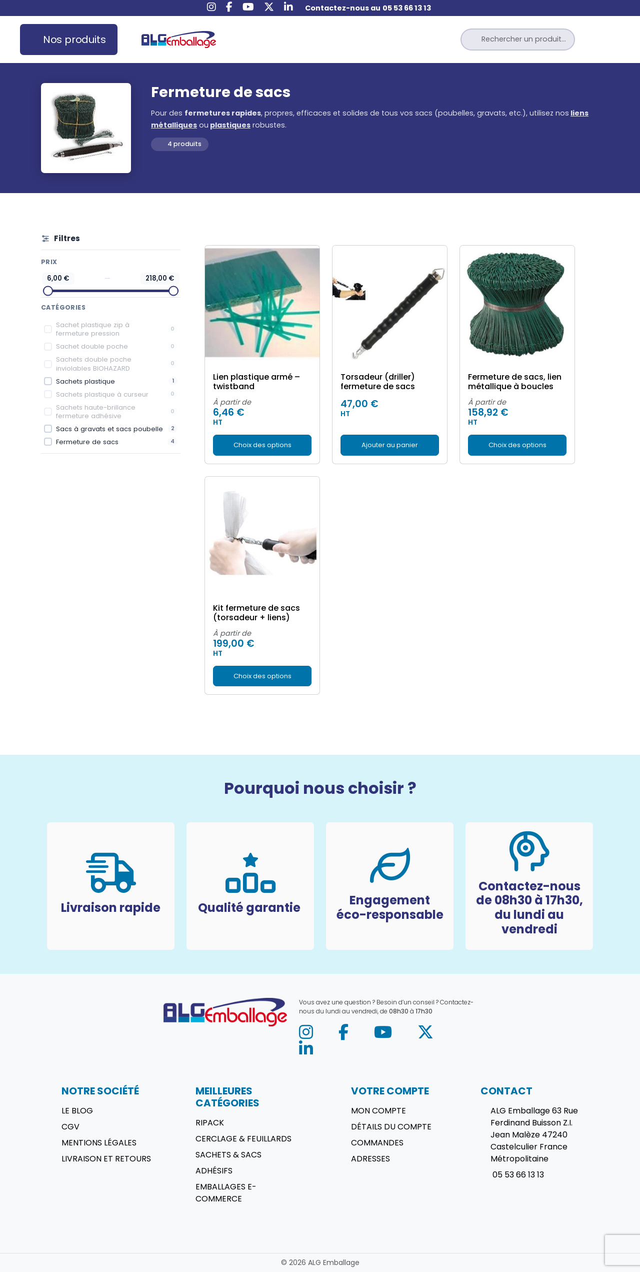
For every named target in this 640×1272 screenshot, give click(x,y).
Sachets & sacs (229, 1154)
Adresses (370, 1158)
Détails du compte (391, 1126)
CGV (71, 1126)
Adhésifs (214, 1170)
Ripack (210, 1122)
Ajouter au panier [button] (390, 445)
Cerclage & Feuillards (244, 1138)
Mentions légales (99, 1142)
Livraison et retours (106, 1158)
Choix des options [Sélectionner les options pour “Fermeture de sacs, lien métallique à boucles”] (517, 445)
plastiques (230, 125)
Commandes (377, 1142)
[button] (517, 39)
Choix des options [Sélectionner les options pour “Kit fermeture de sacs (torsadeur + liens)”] (263, 676)
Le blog (77, 1110)
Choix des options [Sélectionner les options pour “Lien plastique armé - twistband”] (263, 445)
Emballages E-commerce (226, 1192)
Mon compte (378, 1110)
